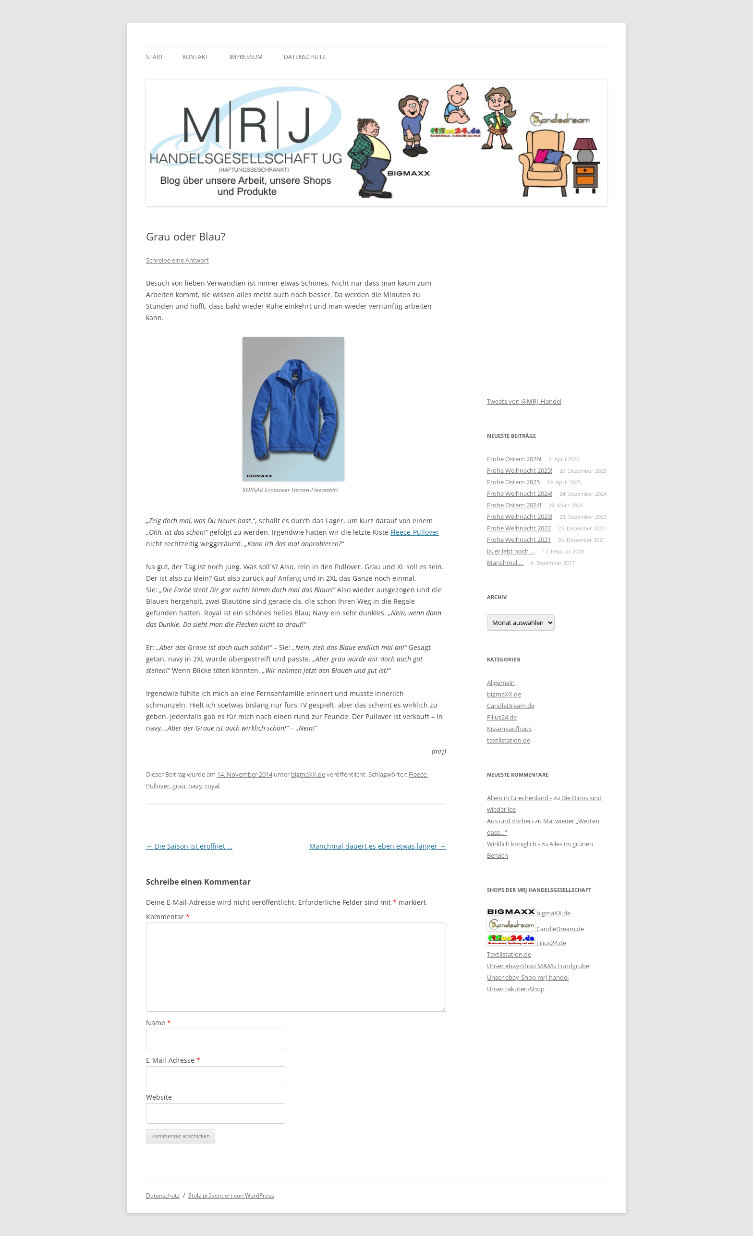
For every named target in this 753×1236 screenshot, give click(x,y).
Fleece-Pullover (414, 532)
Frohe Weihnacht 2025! (519, 470)
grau (178, 785)
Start (154, 57)
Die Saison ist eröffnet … (189, 846)
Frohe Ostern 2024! (514, 505)
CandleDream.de (510, 705)
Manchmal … (505, 562)
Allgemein (501, 682)
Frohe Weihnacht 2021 (519, 539)
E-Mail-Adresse (173, 1060)
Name (158, 1022)
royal (212, 785)
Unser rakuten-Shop (516, 988)
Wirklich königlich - (513, 844)
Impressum (246, 57)
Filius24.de (502, 717)
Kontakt (195, 57)
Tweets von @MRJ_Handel (524, 401)
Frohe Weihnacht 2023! (519, 516)
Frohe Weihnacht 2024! (519, 493)
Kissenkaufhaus (509, 728)
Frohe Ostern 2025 (513, 482)
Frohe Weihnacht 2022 (519, 528)
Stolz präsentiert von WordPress (231, 1195)
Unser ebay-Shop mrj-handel (528, 977)
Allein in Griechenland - (519, 797)
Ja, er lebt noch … (511, 551)
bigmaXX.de (308, 774)
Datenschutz (305, 57)
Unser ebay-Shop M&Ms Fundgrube (538, 965)
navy (195, 785)
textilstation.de (508, 740)
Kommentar (168, 916)
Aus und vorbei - (510, 820)
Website (159, 1097)
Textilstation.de (509, 954)
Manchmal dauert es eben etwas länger (377, 846)
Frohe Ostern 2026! (514, 459)
